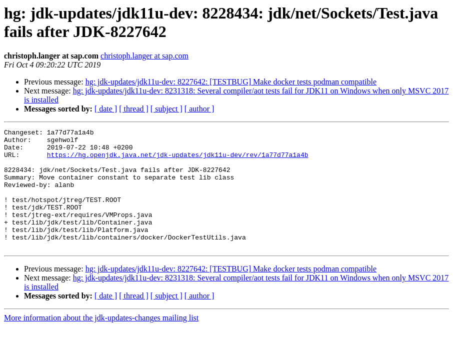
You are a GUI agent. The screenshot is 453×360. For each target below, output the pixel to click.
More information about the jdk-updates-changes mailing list (101, 342)
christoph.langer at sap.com (144, 56)
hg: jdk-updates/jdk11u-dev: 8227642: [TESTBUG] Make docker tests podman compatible (231, 82)
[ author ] (199, 108)
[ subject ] (166, 108)
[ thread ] (133, 108)
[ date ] (105, 108)
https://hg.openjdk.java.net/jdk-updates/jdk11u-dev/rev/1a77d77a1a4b (177, 160)
